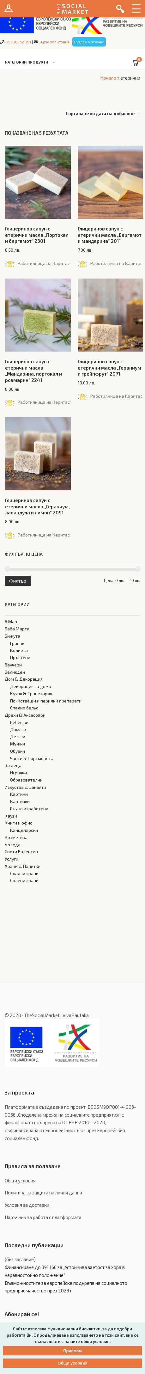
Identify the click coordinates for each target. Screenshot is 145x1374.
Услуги (11, 859)
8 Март (12, 621)
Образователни (26, 779)
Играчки (18, 772)
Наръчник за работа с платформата (43, 1217)
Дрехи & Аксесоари (25, 715)
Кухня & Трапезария (31, 693)
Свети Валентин (21, 851)
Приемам (72, 1350)
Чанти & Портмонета (31, 758)
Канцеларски (24, 830)
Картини (19, 794)
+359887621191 (17, 42)
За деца (13, 765)
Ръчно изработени (29, 808)
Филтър (17, 581)
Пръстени (20, 657)
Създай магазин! (89, 42)
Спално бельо (24, 707)
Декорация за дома (30, 686)
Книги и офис (18, 822)
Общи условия (20, 1180)
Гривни (17, 643)
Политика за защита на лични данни (43, 1192)
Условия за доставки (27, 1205)
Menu (136, 8)
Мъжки (17, 743)
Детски (17, 736)
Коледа (13, 844)
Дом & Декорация (24, 679)
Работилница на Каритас (44, 263)
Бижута (12, 636)
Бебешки (19, 722)
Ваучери (13, 664)
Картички (20, 801)
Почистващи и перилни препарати (46, 700)
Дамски (18, 729)
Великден (15, 672)
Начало (108, 78)
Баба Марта (17, 628)
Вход (8, 8)
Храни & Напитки (22, 866)
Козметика (16, 837)
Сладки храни (24, 873)
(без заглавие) (20, 1259)
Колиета (19, 650)
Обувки (17, 751)
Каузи (11, 816)
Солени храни (24, 880)
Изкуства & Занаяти (25, 787)
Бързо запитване (54, 42)
